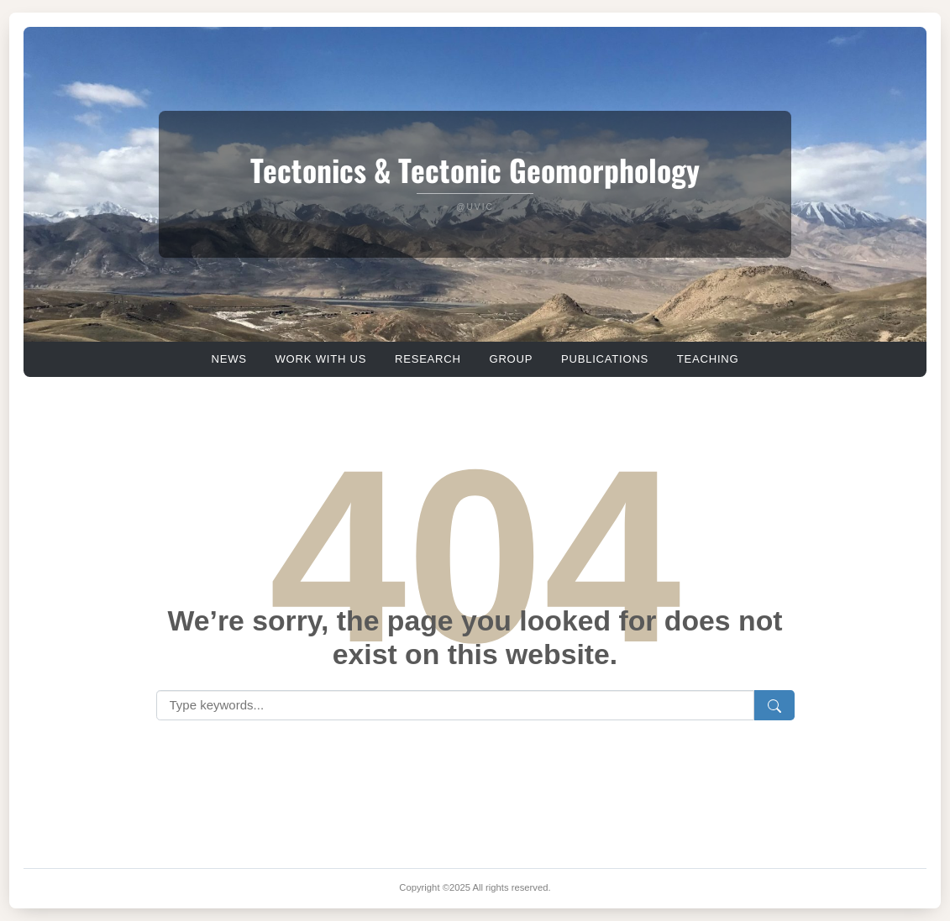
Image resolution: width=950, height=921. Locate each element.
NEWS (228, 359)
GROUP (511, 359)
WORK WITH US (320, 359)
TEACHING (708, 359)
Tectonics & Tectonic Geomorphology (475, 169)
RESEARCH (428, 359)
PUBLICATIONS (604, 359)
